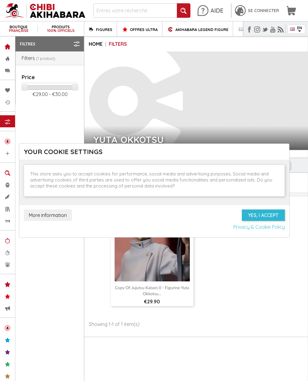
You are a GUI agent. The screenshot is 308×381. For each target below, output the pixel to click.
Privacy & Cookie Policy (259, 227)
